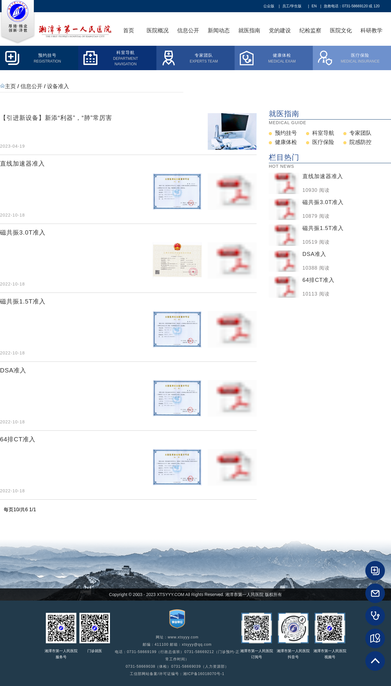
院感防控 (360, 142)
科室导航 (323, 133)
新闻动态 (219, 30)
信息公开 (188, 30)
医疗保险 (323, 142)
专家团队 (360, 133)
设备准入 (58, 86)
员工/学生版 (291, 6)
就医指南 (249, 30)
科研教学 (371, 30)
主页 (10, 86)
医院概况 (158, 30)
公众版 (268, 6)
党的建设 (280, 30)
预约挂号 (286, 133)
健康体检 (286, 142)
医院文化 (341, 30)
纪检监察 (310, 30)
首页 (128, 30)
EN (314, 6)
